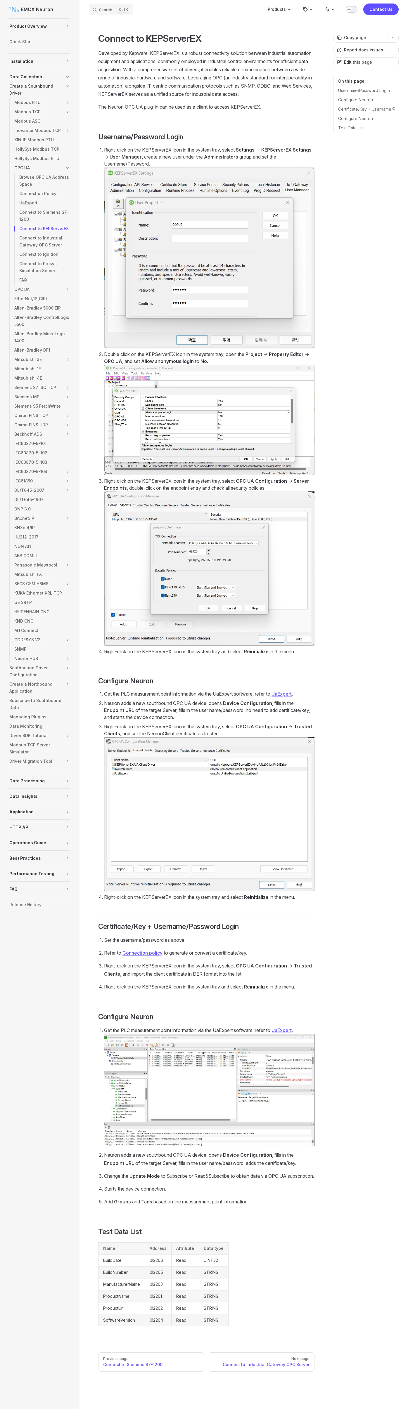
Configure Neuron (355, 99)
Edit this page (354, 62)
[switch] (351, 9)
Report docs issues (360, 49)
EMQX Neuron (31, 9)
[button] (67, 26)
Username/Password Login (364, 90)
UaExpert (282, 694)
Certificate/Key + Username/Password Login (368, 109)
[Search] (111, 9)
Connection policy (142, 953)
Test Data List (351, 127)
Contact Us (381, 9)
